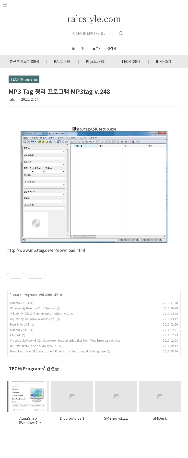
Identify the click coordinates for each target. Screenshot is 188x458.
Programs (30, 295)
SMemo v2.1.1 (19, 329)
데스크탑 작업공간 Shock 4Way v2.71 (34, 346)
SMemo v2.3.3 (19, 303)
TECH (130, 61)
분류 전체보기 (24, 61)
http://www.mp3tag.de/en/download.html (46, 250)
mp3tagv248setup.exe (94, 129)
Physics (96, 61)
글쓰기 (97, 48)
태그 (84, 48)
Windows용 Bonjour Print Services (33, 308)
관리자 (111, 48)
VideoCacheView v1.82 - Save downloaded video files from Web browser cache (63, 340)
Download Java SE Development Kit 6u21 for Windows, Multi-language (58, 351)
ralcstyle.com (94, 18)
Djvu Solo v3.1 (19, 324)
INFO (163, 61)
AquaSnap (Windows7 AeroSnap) (32, 319)
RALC (62, 61)
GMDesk (15, 335)
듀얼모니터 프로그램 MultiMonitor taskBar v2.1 (40, 313)
